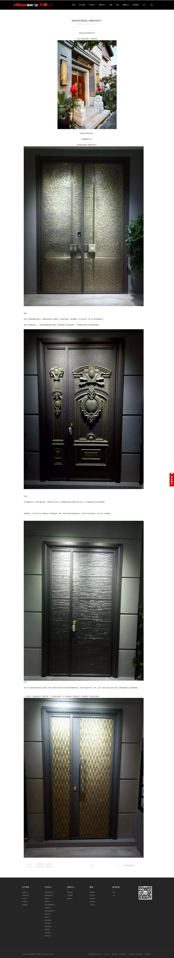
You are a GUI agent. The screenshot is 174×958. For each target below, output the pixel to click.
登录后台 (147, 954)
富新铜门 (47, 898)
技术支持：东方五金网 (135, 954)
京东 (117, 5)
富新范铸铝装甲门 (49, 905)
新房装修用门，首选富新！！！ (46, 864)
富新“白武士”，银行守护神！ (45, 867)
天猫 (110, 5)
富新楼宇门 (47, 914)
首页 (73, 5)
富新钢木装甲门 (49, 895)
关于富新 (82, 5)
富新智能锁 (47, 920)
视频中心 (126, 5)
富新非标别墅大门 (49, 911)
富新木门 (47, 917)
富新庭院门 (47, 923)
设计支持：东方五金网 (118, 954)
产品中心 (92, 5)
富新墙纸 (47, 929)
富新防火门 (47, 901)
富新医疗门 (47, 908)
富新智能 (47, 932)
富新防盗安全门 (49, 892)
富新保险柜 (47, 926)
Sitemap (107, 954)
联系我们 (136, 5)
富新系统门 (47, 936)
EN (144, 5)
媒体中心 (102, 5)
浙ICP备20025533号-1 (95, 954)
